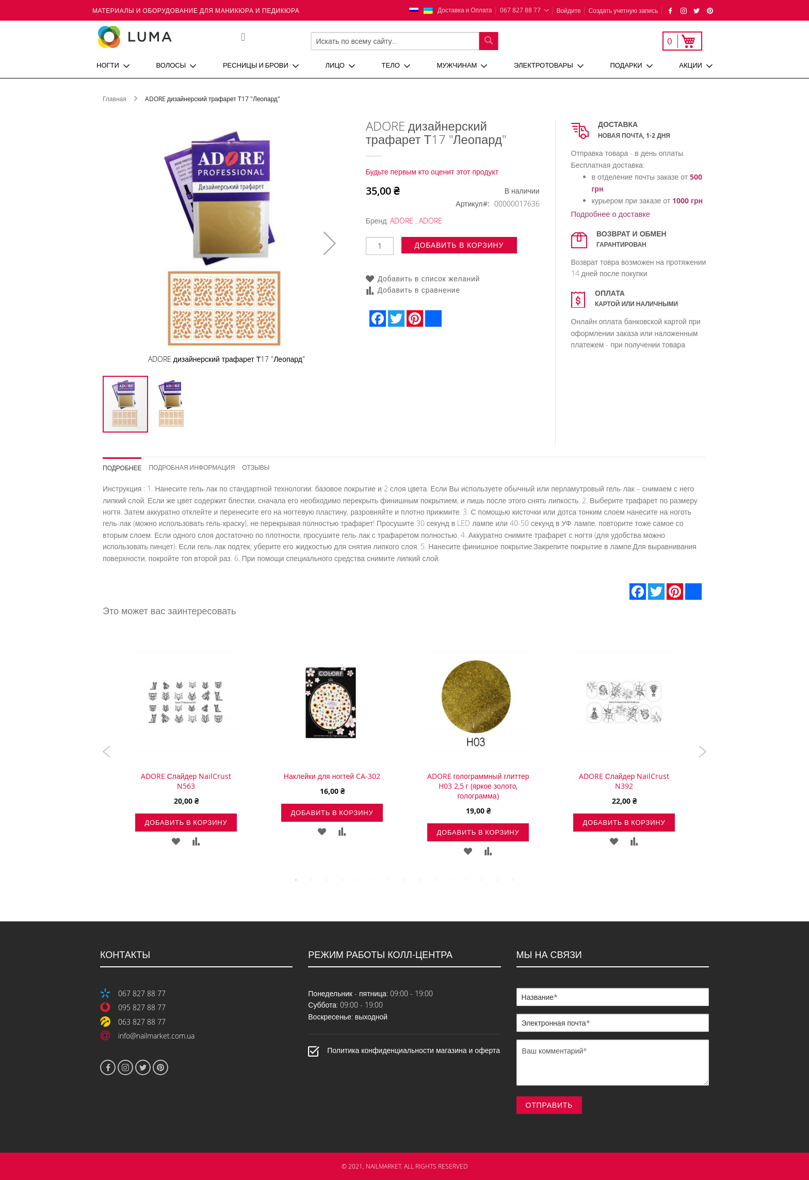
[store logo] (169, 37)
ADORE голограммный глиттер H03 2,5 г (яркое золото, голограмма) (478, 786)
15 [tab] (513, 880)
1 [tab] (296, 880)
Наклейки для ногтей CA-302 (332, 776)
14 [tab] (497, 880)
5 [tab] (358, 880)
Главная (114, 98)
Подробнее (122, 467)
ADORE (401, 221)
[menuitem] (113, 65)
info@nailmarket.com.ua (156, 1036)
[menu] (404, 65)
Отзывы (255, 467)
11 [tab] (451, 880)
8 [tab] (404, 880)
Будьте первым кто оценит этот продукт (432, 172)
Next (702, 751)
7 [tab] (389, 880)
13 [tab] (482, 880)
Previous (106, 751)
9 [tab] (420, 880)
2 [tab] (311, 880)
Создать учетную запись (623, 10)
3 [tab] (327, 880)
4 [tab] (342, 880)
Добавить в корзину (185, 822)
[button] (329, 243)
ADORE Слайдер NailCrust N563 (186, 781)
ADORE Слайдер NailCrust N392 (624, 781)
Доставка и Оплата (465, 10)
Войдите (569, 10)
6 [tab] (373, 880)
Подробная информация (192, 467)
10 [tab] (435, 880)
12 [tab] (466, 880)
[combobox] (404, 41)
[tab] (126, 464)
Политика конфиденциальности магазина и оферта (413, 1050)
